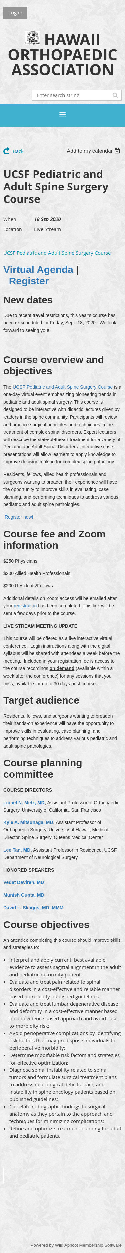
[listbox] (94, 151)
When (9, 219)
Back (18, 151)
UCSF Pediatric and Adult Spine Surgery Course (57, 252)
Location (12, 229)
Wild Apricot (66, 1245)
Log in (15, 12)
